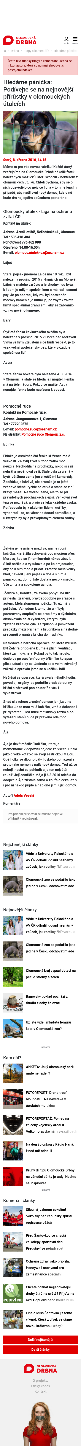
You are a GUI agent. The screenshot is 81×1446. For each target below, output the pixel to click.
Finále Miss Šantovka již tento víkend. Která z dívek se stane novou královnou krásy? (49, 1319)
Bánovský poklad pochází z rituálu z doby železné (47, 999)
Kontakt (40, 1391)
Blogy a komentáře (36, 51)
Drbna (15, 51)
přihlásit (13, 818)
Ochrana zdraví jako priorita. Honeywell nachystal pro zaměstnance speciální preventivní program (48, 1271)
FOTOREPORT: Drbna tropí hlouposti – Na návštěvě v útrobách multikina (46, 1099)
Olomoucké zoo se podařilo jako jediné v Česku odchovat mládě (50, 882)
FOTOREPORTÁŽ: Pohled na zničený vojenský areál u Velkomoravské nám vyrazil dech (51, 1125)
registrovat (29, 818)
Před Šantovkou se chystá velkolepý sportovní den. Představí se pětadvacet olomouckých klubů (46, 1245)
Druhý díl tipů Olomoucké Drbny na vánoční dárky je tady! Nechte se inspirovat (51, 1176)
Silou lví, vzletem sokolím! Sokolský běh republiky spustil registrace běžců (49, 1216)
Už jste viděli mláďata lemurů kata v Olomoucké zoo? (48, 1025)
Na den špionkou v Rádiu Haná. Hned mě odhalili (50, 1147)
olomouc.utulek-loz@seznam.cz (39, 252)
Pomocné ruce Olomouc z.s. (43, 434)
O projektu (41, 1380)
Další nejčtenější (40, 1339)
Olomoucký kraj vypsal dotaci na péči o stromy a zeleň (51, 973)
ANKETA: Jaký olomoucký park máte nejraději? (50, 1070)
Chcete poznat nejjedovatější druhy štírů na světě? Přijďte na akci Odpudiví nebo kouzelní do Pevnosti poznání (50, 1297)
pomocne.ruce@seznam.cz (36, 429)
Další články (40, 1349)
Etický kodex (40, 1386)
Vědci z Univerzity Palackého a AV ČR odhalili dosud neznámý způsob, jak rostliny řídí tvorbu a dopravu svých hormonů (50, 863)
